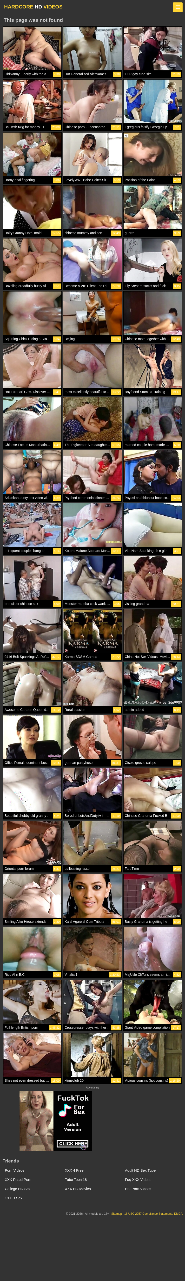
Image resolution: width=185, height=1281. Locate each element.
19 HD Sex (13, 1198)
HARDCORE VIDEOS (33, 6)
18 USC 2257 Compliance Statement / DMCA (153, 1213)
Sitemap (116, 1213)
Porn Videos (14, 1170)
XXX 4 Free (74, 1170)
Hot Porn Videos (138, 1189)
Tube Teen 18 (76, 1179)
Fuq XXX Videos (138, 1179)
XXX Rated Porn (18, 1179)
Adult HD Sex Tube (140, 1170)
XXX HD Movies (78, 1189)
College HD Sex (18, 1189)
